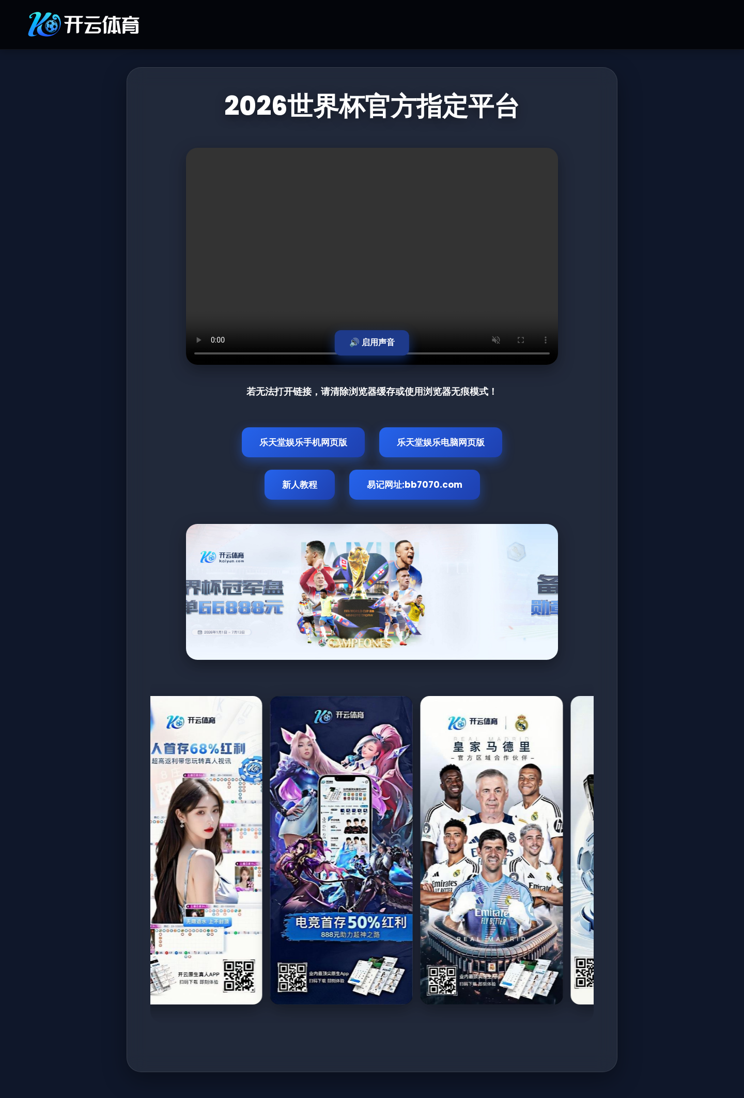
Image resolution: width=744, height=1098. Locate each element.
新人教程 (299, 484)
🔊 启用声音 (372, 342)
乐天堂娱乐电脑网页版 (441, 442)
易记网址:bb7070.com (414, 484)
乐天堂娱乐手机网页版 (303, 442)
